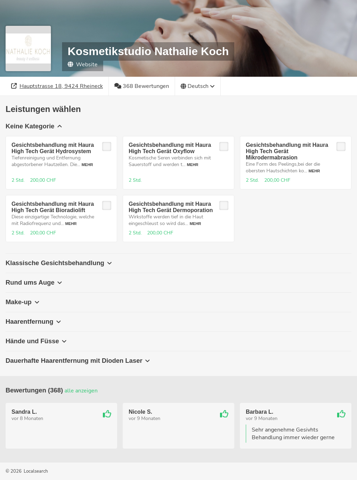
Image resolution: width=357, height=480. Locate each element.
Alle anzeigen (81, 391)
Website (83, 64)
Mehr (87, 165)
